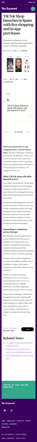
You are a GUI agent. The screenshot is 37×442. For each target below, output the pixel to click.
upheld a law (25, 281)
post (18, 170)
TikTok (24, 51)
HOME (27, 329)
